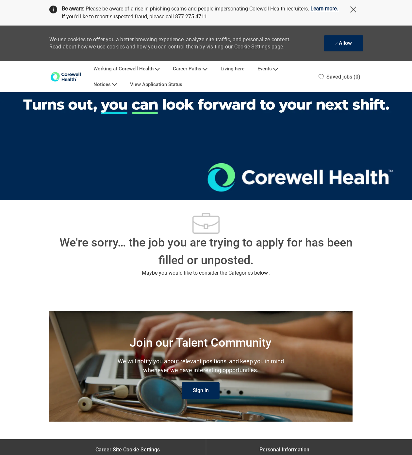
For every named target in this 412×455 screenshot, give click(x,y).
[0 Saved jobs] (339, 77)
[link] (201, 390)
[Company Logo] (65, 76)
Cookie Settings (252, 47)
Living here (232, 68)
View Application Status (156, 84)
